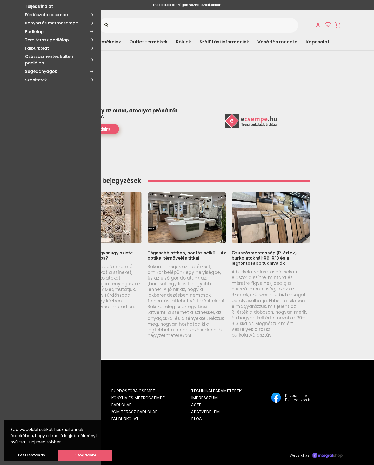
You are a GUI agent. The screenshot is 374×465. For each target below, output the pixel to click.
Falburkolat (125, 418)
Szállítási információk (224, 42)
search (106, 25)
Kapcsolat (318, 42)
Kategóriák (52, 42)
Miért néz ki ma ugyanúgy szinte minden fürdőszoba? (98, 255)
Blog (196, 418)
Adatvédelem (205, 411)
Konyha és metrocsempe (138, 397)
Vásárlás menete (277, 42)
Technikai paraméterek (216, 390)
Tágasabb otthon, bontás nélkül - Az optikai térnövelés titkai (187, 255)
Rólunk (183, 42)
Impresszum (204, 397)
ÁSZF (196, 404)
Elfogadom (85, 455)
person (318, 25)
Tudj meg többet (44, 442)
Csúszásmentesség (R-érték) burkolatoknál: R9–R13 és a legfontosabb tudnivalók (264, 258)
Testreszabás (31, 455)
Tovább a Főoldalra (91, 129)
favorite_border (328, 24)
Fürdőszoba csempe (133, 390)
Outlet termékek (148, 42)
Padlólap (121, 404)
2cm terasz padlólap (134, 411)
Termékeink (107, 42)
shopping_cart (338, 25)
